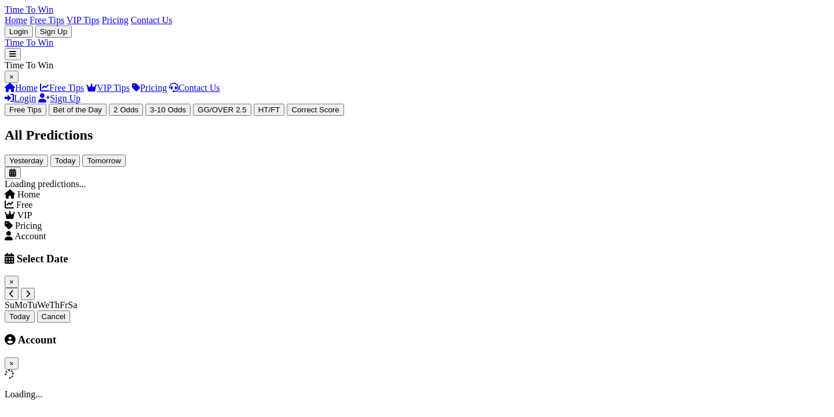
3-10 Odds (168, 109)
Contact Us (152, 20)
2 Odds (126, 109)
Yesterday (26, 160)
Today (65, 160)
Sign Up (53, 31)
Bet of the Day (77, 109)
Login (18, 31)
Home (16, 20)
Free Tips (47, 20)
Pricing (115, 20)
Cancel (54, 316)
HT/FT (269, 109)
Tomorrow (104, 160)
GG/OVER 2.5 (221, 109)
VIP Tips (83, 20)
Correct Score (315, 109)
